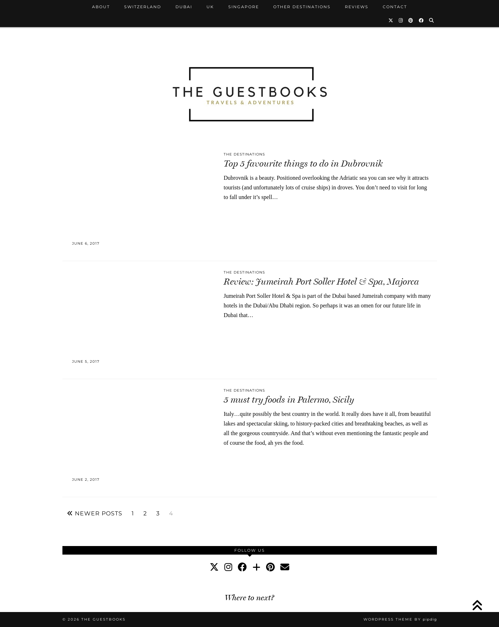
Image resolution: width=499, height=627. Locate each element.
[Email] (284, 567)
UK (210, 6)
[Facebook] (421, 20)
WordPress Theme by (400, 619)
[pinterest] (270, 567)
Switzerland (142, 6)
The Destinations (244, 154)
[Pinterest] (411, 20)
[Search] (431, 20)
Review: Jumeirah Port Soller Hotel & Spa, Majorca (321, 281)
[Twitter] (391, 20)
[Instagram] (401, 20)
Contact (395, 6)
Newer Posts (94, 513)
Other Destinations (302, 6)
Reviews (356, 6)
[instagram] (228, 567)
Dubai (183, 6)
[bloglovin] (256, 567)
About (101, 6)
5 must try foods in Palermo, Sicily (289, 399)
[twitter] (214, 567)
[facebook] (242, 567)
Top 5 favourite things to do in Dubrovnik (303, 163)
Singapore (243, 6)
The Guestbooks (103, 619)
